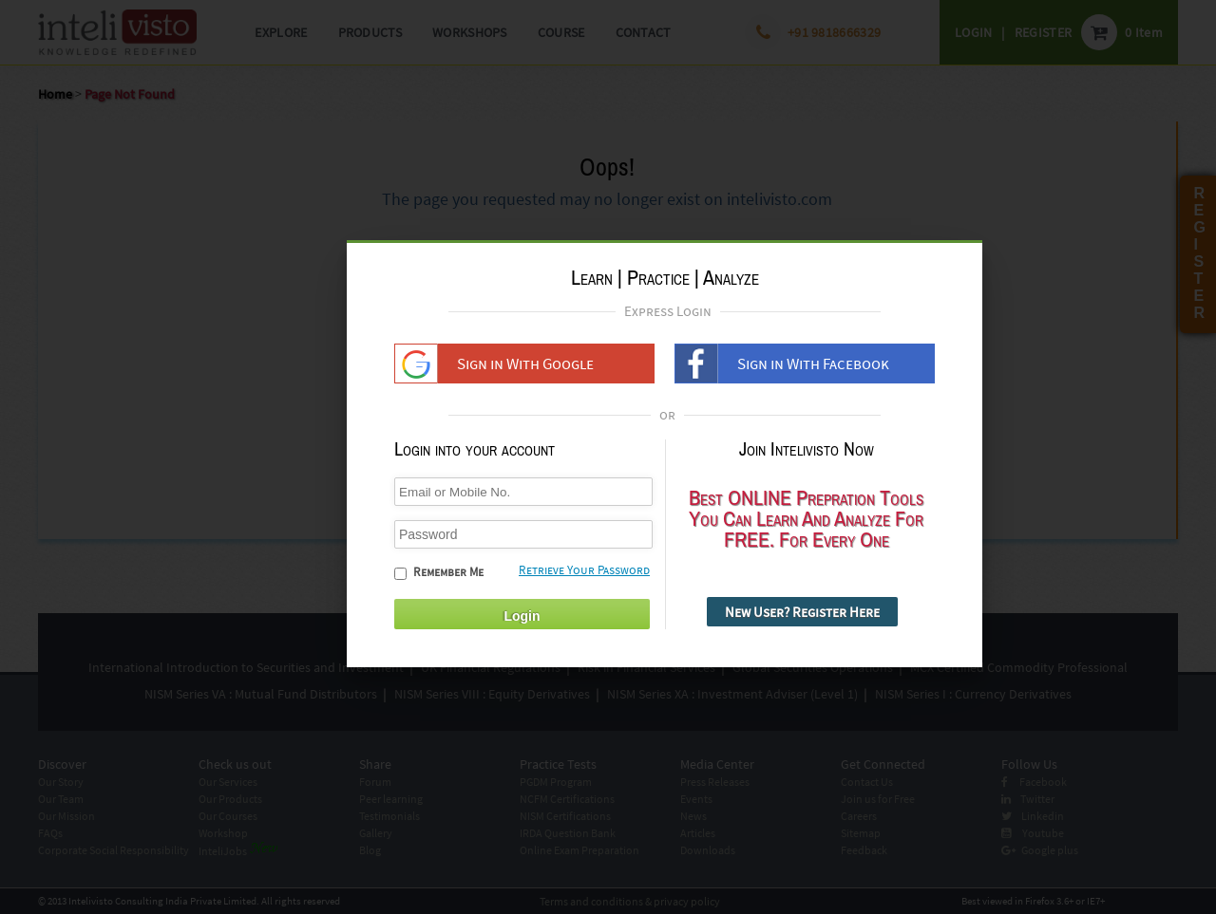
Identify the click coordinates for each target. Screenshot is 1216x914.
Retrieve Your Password (584, 578)
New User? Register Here (802, 620)
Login (522, 624)
